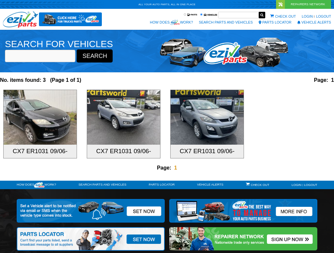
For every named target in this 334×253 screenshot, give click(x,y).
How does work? (171, 22)
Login (307, 16)
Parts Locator (275, 22)
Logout (323, 16)
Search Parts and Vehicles (226, 22)
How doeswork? (36, 185)
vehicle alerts (314, 22)
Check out (285, 16)
